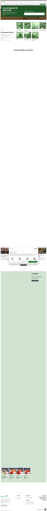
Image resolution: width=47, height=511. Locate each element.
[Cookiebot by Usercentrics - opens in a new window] (34, 248)
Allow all (33, 261)
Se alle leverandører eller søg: (28, 11)
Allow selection (23, 261)
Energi (17, 39)
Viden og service (26, 39)
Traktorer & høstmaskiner (26, 31)
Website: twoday (44, 510)
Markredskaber (18, 30)
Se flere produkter (35, 280)
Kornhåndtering (34, 30)
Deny (14, 261)
